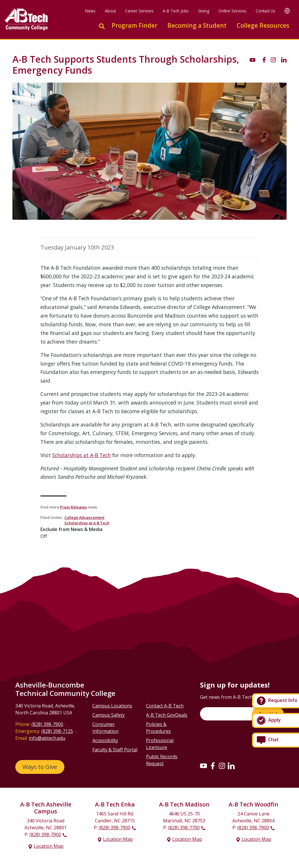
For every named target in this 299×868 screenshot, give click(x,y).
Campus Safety (108, 715)
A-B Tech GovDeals (166, 715)
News (90, 11)
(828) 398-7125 (57, 731)
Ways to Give (40, 767)
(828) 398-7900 (47, 724)
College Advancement (84, 517)
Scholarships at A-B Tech (81, 455)
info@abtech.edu (47, 738)
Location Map (48, 846)
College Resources (263, 25)
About (110, 11)
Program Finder (134, 25)
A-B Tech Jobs (176, 11)
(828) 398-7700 (184, 827)
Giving (203, 11)
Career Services (139, 11)
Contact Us (265, 11)
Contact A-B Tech (165, 706)
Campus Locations (112, 706)
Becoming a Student (197, 25)
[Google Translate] (287, 11)
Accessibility (105, 740)
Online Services (232, 11)
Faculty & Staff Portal (114, 749)
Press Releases (73, 507)
